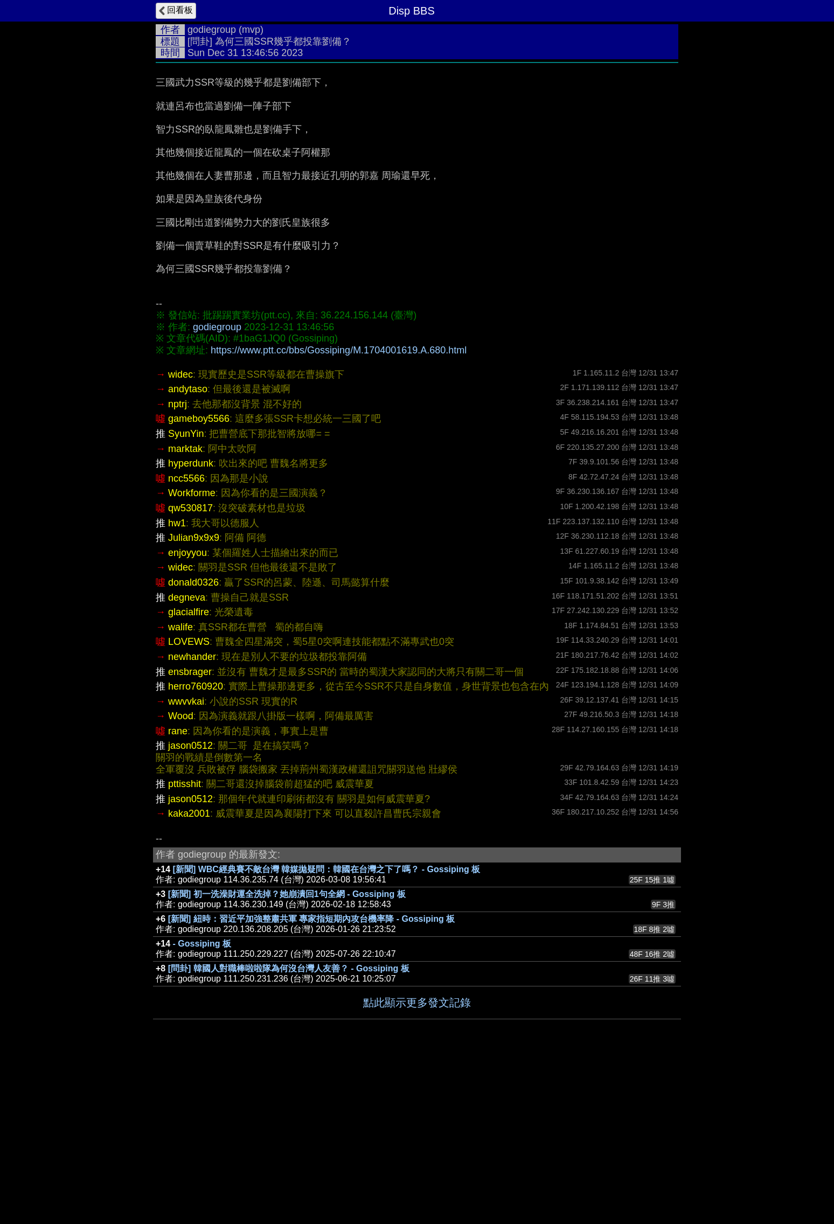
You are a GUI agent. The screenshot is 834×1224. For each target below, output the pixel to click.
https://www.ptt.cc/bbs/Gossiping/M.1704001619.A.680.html (339, 350)
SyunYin (186, 595)
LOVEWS (189, 803)
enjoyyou (187, 714)
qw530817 (190, 669)
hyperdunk (190, 625)
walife (180, 788)
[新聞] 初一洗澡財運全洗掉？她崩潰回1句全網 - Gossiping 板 (287, 1055)
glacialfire (188, 773)
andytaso (187, 550)
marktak (185, 610)
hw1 (177, 684)
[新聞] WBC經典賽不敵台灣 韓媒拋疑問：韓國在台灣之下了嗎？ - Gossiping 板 (327, 1030)
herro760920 (195, 848)
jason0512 (190, 907)
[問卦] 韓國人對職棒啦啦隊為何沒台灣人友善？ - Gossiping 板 (288, 1130)
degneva (186, 759)
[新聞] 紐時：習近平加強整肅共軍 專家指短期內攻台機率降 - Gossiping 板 (311, 1080)
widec (180, 536)
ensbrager (190, 833)
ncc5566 (186, 640)
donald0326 (193, 744)
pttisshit (184, 945)
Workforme (192, 654)
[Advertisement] (417, 442)
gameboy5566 (199, 580)
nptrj (177, 565)
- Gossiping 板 (202, 1105)
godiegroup (211, 29)
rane (177, 892)
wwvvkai (186, 863)
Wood (180, 877)
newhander (192, 818)
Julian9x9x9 (193, 699)
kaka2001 (189, 975)
